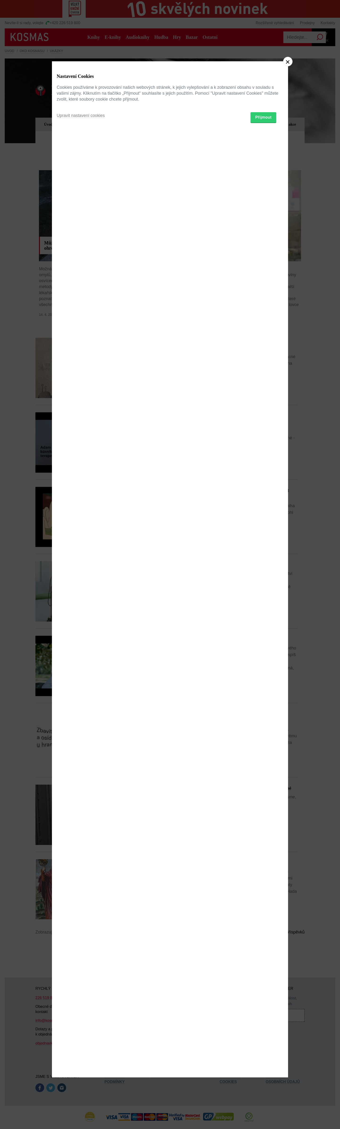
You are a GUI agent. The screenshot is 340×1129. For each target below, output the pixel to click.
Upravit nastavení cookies (81, 590)
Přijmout (263, 592)
